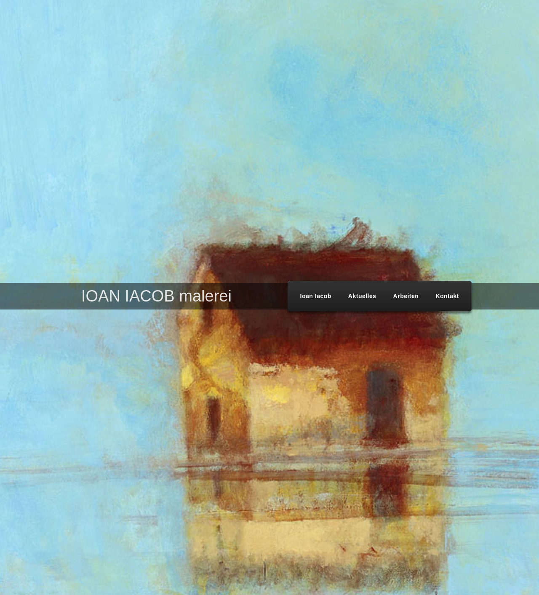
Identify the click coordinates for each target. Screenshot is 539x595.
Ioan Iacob (315, 296)
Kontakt (447, 296)
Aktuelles (362, 296)
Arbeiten (406, 296)
